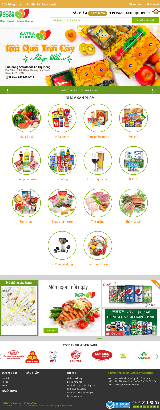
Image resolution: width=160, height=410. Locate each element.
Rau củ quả (26, 137)
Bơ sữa (133, 179)
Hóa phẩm (62, 137)
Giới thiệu (132, 13)
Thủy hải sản (133, 222)
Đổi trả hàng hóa (74, 382)
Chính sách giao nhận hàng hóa (81, 385)
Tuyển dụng (9, 390)
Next (152, 90)
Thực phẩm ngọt (98, 137)
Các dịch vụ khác (74, 396)
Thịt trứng (97, 222)
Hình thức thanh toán (76, 389)
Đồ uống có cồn (97, 179)
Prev (7, 90)
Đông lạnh (26, 222)
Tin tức (145, 13)
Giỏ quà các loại (98, 264)
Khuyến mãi (97, 13)
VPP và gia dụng (62, 264)
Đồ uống (62, 179)
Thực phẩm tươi (62, 222)
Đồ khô (133, 137)
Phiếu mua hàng (74, 378)
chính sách (116, 13)
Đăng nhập (155, 4)
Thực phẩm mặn (26, 179)
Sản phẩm (80, 13)
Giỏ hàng (137, 4)
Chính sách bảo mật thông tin (80, 392)
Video (4, 385)
